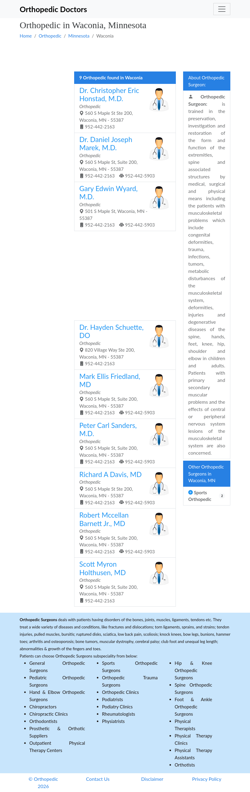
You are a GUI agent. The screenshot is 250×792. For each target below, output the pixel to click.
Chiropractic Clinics (48, 714)
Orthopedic (50, 35)
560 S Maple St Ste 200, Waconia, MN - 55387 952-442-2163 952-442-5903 (122, 487)
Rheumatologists (118, 714)
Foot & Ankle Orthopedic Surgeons (193, 707)
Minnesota (79, 35)
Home (26, 35)
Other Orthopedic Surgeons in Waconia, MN (206, 473)
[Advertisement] (125, 54)
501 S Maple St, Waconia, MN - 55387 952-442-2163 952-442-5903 (122, 206)
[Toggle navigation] (221, 9)
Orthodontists (43, 721)
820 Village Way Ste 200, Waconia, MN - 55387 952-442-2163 (122, 344)
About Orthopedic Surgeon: (206, 81)
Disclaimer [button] (152, 779)
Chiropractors (43, 706)
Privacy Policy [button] (207, 779)
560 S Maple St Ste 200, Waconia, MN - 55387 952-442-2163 (122, 108)
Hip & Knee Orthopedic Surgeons (193, 670)
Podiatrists (112, 699)
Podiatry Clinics (117, 706)
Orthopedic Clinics (120, 692)
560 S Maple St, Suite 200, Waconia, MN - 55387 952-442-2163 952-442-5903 (122, 157)
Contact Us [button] (98, 779)
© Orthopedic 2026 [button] (43, 782)
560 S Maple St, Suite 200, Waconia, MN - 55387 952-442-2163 (122, 581)
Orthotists (185, 764)
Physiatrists (113, 721)
